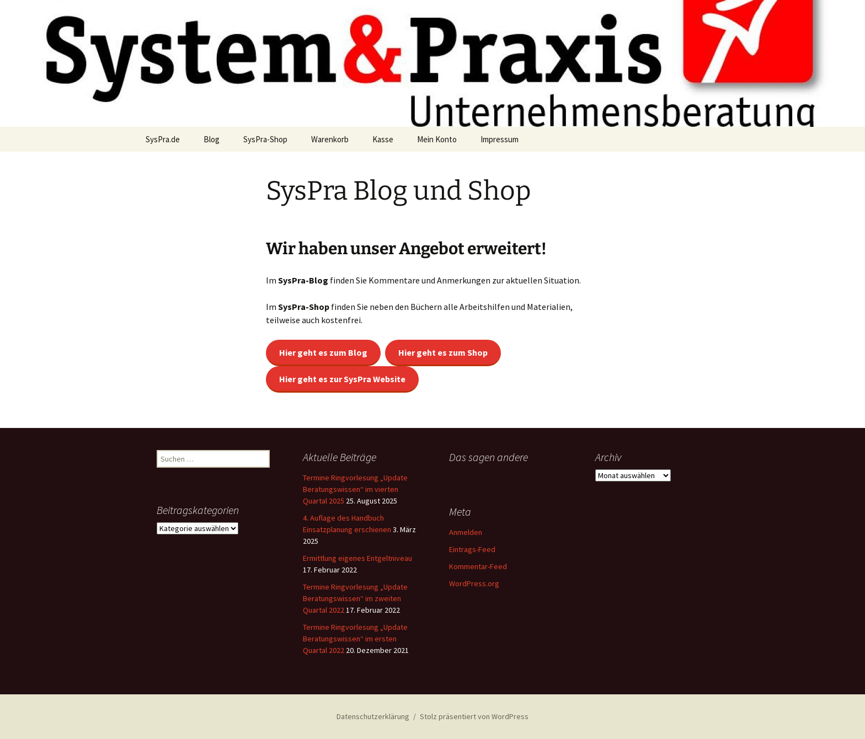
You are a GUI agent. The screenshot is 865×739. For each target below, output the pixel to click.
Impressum (499, 139)
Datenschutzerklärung (373, 716)
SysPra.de (163, 139)
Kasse (382, 139)
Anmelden (465, 532)
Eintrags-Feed (472, 549)
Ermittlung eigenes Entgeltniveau (357, 558)
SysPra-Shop (265, 139)
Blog (212, 139)
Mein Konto (437, 139)
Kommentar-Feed (478, 566)
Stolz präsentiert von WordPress (474, 716)
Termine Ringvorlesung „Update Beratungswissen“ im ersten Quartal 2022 (355, 638)
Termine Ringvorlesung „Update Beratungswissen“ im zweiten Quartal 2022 (355, 598)
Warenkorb (330, 139)
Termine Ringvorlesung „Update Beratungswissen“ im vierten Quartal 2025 (355, 489)
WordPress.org (474, 583)
